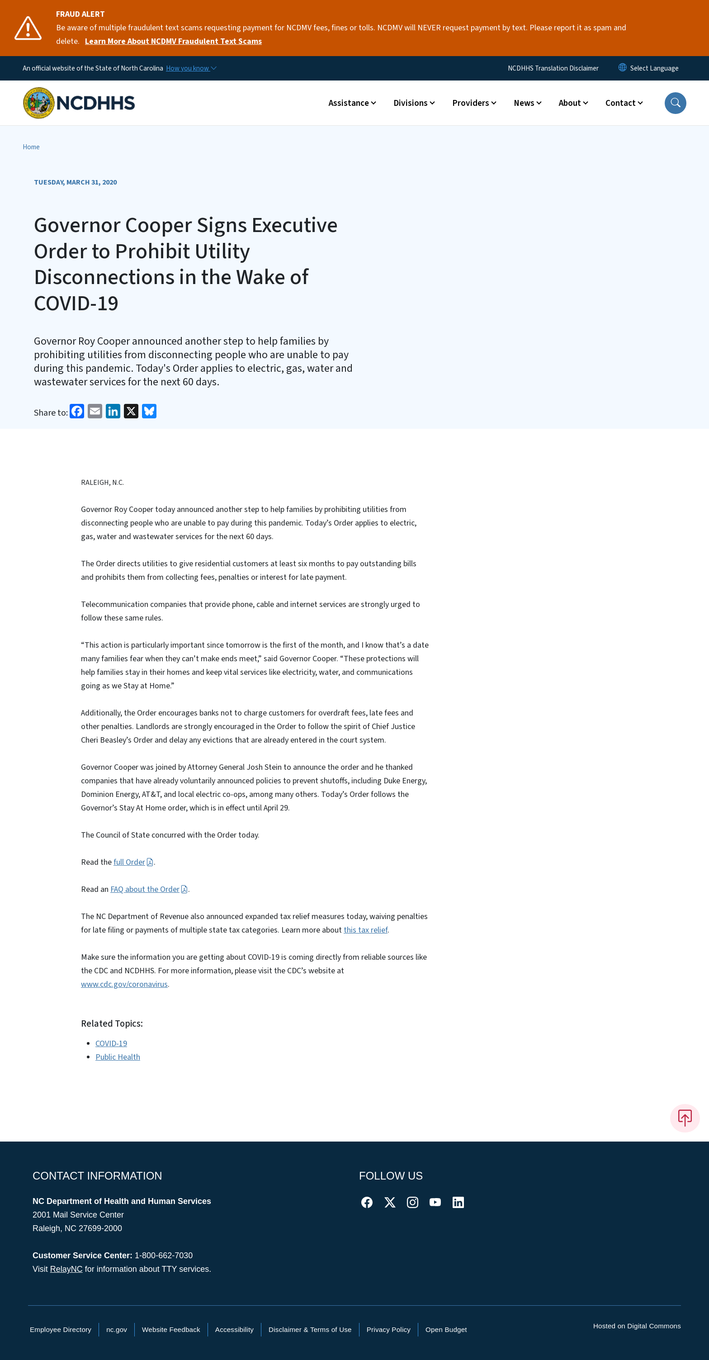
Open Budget (446, 1329)
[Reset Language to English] (623, 68)
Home (31, 147)
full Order (133, 862)
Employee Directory (60, 1329)
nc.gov (116, 1329)
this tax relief (366, 930)
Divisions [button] (410, 103)
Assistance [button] (349, 103)
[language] (654, 68)
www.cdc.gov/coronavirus (124, 984)
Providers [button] (470, 103)
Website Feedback (171, 1329)
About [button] (570, 103)
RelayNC (66, 1269)
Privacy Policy (389, 1329)
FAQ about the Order (149, 889)
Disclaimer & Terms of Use (310, 1329)
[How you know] (191, 68)
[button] (675, 103)
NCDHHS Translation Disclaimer (553, 68)
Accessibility (234, 1329)
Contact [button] (620, 103)
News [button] (524, 103)
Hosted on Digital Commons (637, 1326)
